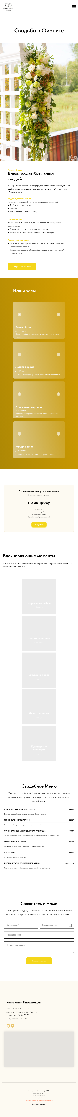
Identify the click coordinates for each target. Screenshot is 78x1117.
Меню (39, 755)
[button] (22, 266)
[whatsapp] (8, 1026)
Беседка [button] (39, 717)
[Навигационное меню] (74, 6)
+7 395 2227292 (22, 1008)
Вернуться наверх (39, 1104)
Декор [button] (39, 679)
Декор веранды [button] (39, 713)
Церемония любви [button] (39, 603)
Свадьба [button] (39, 607)
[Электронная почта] (12, 1026)
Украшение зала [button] (39, 674)
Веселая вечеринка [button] (39, 638)
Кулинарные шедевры (39, 748)
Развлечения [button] (39, 642)
